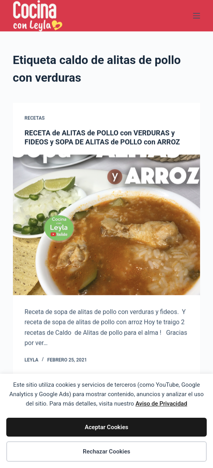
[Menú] (196, 15)
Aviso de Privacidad (161, 403)
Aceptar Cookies (106, 427)
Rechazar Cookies (106, 451)
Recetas (35, 118)
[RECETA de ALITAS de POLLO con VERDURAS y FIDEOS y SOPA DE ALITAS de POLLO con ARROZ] (106, 225)
